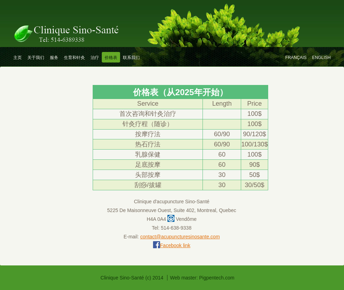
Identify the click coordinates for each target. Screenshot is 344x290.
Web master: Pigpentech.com (202, 278)
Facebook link (175, 245)
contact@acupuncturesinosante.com (180, 236)
